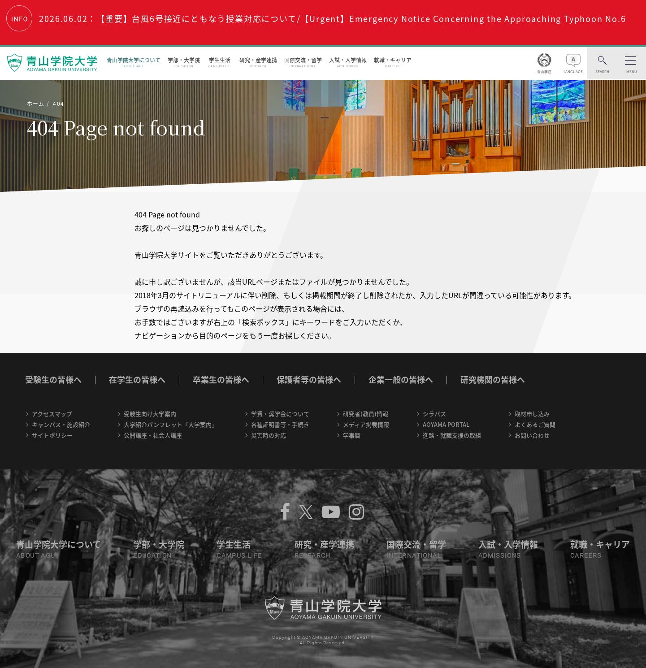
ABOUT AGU (36, 555)
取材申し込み (532, 413)
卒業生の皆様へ (221, 379)
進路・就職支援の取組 (452, 435)
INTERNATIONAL (413, 555)
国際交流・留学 (303, 62)
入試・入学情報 (348, 62)
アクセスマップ (52, 413)
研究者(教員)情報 (365, 413)
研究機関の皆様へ (492, 379)
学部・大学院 (184, 62)
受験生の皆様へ (53, 379)
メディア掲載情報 (366, 424)
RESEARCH (313, 555)
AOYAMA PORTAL (446, 424)
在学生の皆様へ (137, 379)
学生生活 (219, 62)
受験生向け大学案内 (150, 413)
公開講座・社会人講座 (153, 435)
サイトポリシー (52, 435)
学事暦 (351, 435)
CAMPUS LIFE (239, 555)
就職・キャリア (393, 62)
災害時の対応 (268, 435)
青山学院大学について (133, 62)
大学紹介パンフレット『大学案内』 (170, 424)
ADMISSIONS (499, 555)
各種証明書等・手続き (280, 424)
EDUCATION (152, 555)
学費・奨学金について (280, 413)
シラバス (434, 413)
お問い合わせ (532, 435)
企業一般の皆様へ (401, 379)
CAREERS (586, 555)
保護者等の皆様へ (309, 379)
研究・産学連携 (258, 62)
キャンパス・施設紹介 (61, 424)
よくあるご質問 (535, 424)
